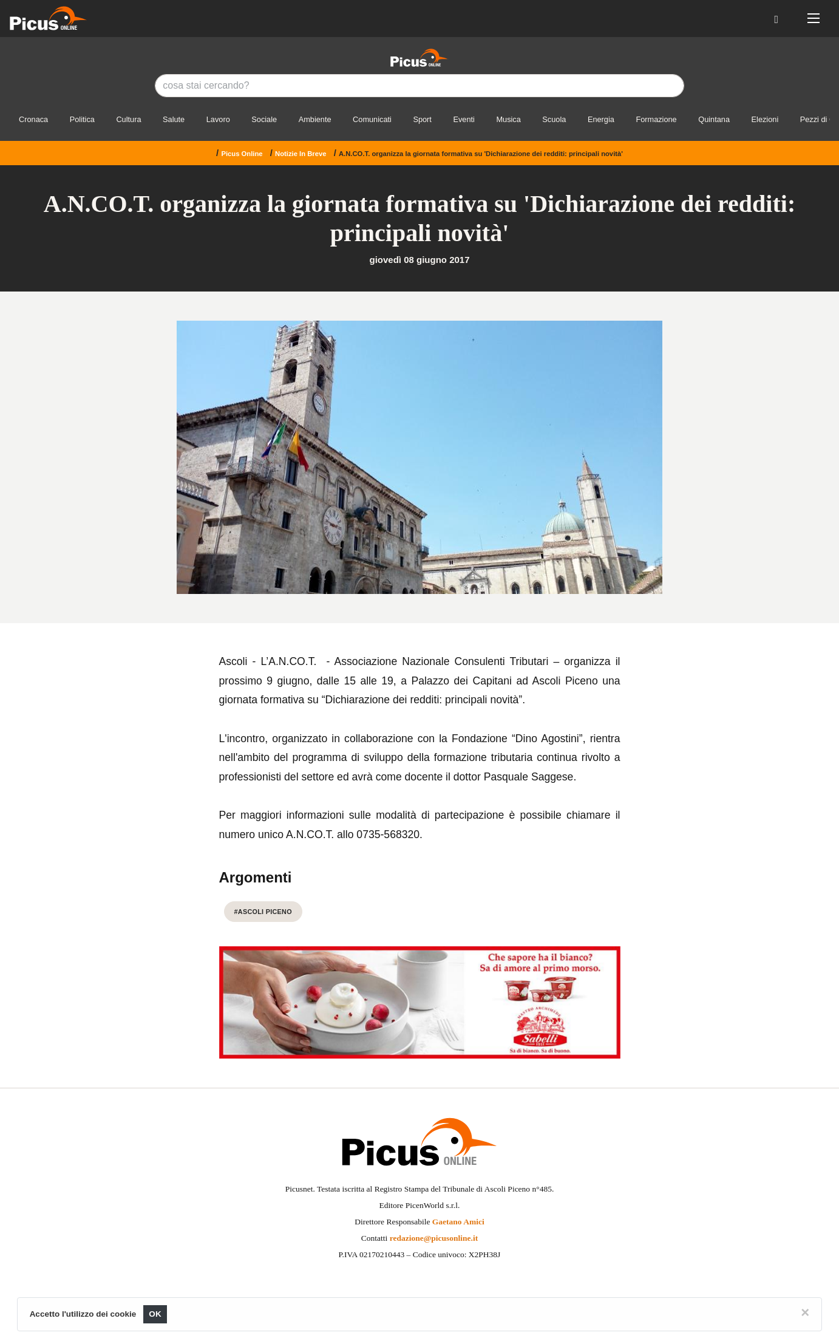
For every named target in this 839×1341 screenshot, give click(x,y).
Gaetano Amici (458, 1221)
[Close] (805, 1312)
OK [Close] (155, 1314)
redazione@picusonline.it (434, 1238)
